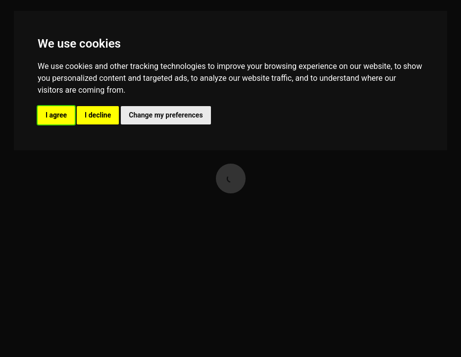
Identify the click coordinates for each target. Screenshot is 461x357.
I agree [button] (56, 115)
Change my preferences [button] (166, 115)
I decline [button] (98, 115)
